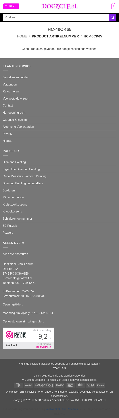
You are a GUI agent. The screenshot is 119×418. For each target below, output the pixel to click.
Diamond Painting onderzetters (23, 183)
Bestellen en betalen (16, 77)
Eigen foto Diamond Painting (21, 169)
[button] (11, 6)
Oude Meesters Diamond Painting (25, 176)
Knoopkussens (12, 211)
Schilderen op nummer (17, 218)
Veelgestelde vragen (16, 98)
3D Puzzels (10, 225)
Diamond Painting (14, 162)
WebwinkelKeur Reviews (62, 409)
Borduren (9, 190)
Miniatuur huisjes (14, 197)
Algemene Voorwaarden (18, 126)
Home (22, 36)
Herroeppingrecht (14, 112)
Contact (8, 105)
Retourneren (11, 91)
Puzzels (8, 232)
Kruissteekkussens (15, 204)
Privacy (7, 133)
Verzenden (10, 84)
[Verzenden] (112, 17)
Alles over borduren (15, 254)
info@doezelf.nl (22, 278)
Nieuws (7, 140)
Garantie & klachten (15, 119)
